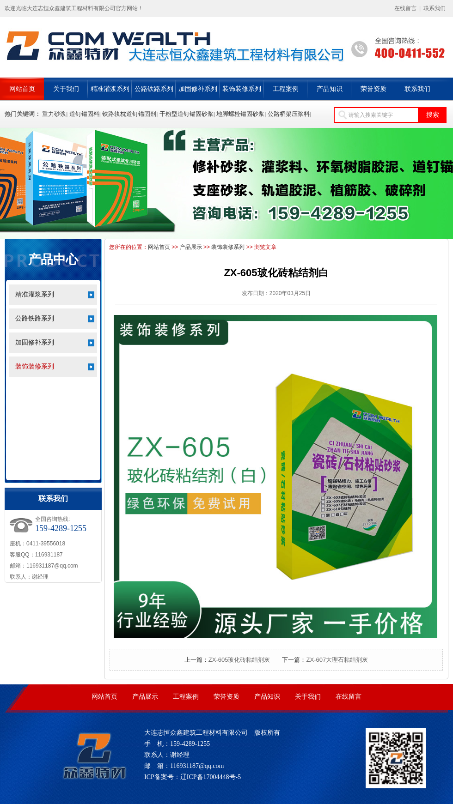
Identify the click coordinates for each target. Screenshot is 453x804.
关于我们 (66, 88)
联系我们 (434, 8)
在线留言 (405, 8)
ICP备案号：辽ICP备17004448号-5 (192, 777)
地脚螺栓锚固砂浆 (240, 113)
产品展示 (191, 247)
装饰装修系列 (241, 88)
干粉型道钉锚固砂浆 (186, 113)
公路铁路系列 (154, 88)
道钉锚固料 (84, 113)
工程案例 (286, 88)
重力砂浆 (54, 113)
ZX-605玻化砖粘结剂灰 (239, 659)
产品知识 (330, 88)
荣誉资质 (373, 88)
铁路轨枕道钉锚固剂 (129, 113)
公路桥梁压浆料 (289, 113)
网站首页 (22, 88)
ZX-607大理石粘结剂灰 (337, 659)
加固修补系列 (197, 88)
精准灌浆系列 (110, 88)
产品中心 (53, 259)
